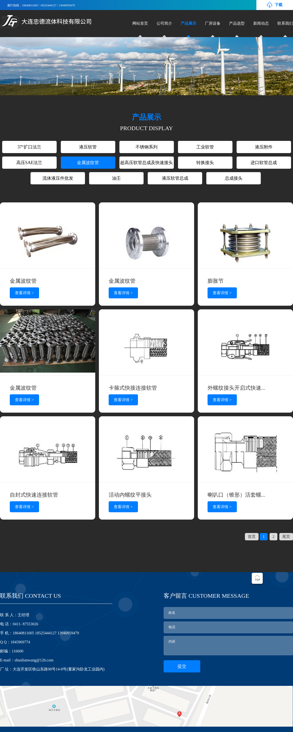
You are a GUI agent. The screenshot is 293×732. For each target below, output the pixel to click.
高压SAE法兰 (29, 162)
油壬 (116, 178)
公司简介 (164, 23)
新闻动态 (261, 23)
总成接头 (233, 178)
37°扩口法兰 (29, 147)
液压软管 (88, 147)
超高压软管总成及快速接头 (146, 162)
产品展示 (188, 23)
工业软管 (205, 147)
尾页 (286, 536)
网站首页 (140, 23)
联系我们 (285, 23)
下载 (279, 5)
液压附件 (263, 147)
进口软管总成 (264, 162)
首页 (252, 536)
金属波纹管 (88, 162)
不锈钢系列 (146, 147)
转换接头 (205, 162)
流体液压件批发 (57, 178)
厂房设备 (212, 23)
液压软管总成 (175, 178)
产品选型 (237, 23)
